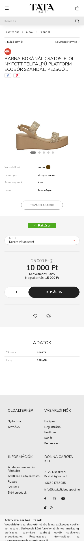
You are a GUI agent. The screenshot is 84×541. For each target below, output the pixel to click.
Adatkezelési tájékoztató (24, 476)
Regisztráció (52, 427)
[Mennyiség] (16, 292)
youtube (63, 498)
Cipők (29, 32)
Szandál (45, 32)
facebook (45, 498)
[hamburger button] (6, 8)
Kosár (48, 438)
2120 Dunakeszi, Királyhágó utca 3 (55, 474)
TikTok (45, 507)
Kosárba (54, 292)
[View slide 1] (33, 152)
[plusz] (22, 292)
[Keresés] (42, 21)
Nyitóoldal (15, 422)
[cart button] (77, 8)
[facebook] (7, 75)
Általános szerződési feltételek (21, 469)
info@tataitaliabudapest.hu (62, 490)
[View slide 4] (48, 152)
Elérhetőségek (17, 493)
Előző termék (15, 42)
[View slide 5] (53, 152)
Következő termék (66, 42)
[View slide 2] (39, 152)
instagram (54, 498)
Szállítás (13, 487)
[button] (35, 315)
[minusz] (10, 292)
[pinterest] (16, 75)
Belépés (49, 422)
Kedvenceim (52, 443)
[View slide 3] (44, 152)
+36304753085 (55, 483)
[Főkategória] (11, 32)
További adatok (42, 205)
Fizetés (12, 482)
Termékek (14, 427)
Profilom (50, 432)
